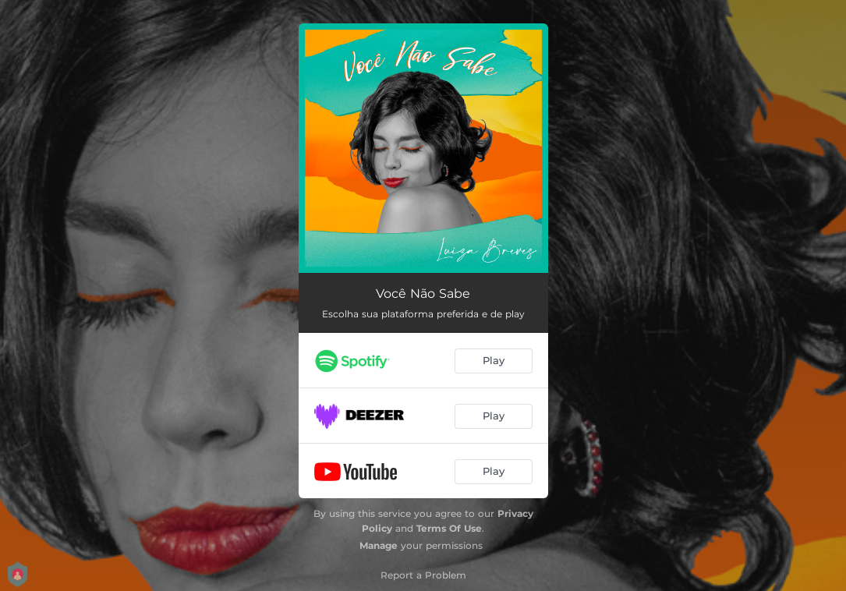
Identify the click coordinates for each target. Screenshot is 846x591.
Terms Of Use (449, 528)
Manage (378, 545)
